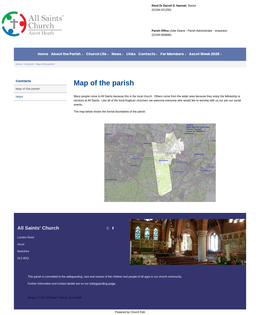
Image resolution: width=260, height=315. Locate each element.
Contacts (146, 53)
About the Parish (66, 53)
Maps (19, 97)
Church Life (96, 53)
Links (131, 53)
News (116, 53)
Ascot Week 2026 (204, 53)
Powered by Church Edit (130, 312)
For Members (172, 53)
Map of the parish (45, 64)
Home (43, 53)
